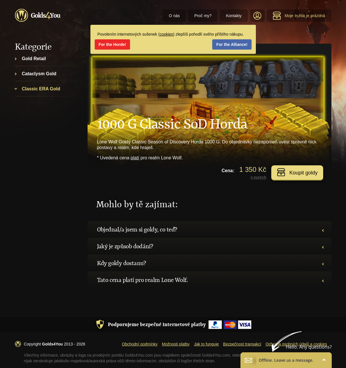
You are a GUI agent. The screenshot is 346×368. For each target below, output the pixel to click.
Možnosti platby (176, 344)
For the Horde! (112, 44)
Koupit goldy (297, 172)
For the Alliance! (231, 44)
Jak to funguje (206, 344)
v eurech (258, 177)
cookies (166, 34)
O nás (174, 15)
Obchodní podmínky (139, 344)
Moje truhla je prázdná (299, 16)
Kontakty (233, 15)
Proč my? (202, 15)
